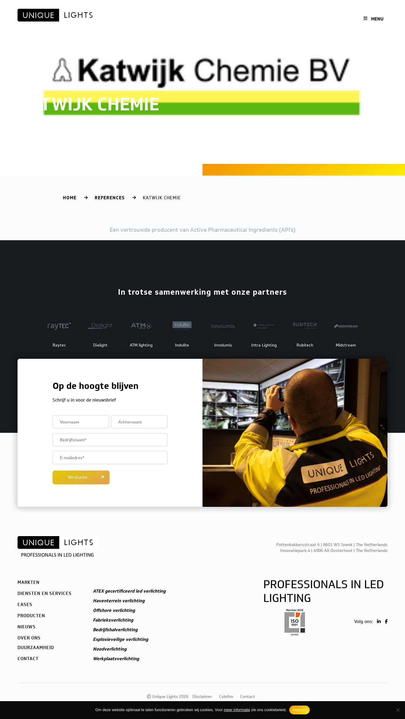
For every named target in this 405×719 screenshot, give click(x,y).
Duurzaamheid (36, 647)
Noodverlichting (110, 649)
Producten (234, 19)
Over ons (287, 19)
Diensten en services (170, 19)
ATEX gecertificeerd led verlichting (129, 591)
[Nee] (398, 710)
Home (70, 198)
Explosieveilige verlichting (120, 639)
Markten (129, 19)
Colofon (226, 697)
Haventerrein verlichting (119, 601)
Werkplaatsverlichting (116, 658)
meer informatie (237, 710)
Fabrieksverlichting (113, 620)
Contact (314, 19)
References (110, 198)
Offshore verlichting (114, 610)
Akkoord (299, 710)
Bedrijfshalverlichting (115, 630)
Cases (208, 19)
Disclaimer (202, 697)
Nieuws (262, 19)
